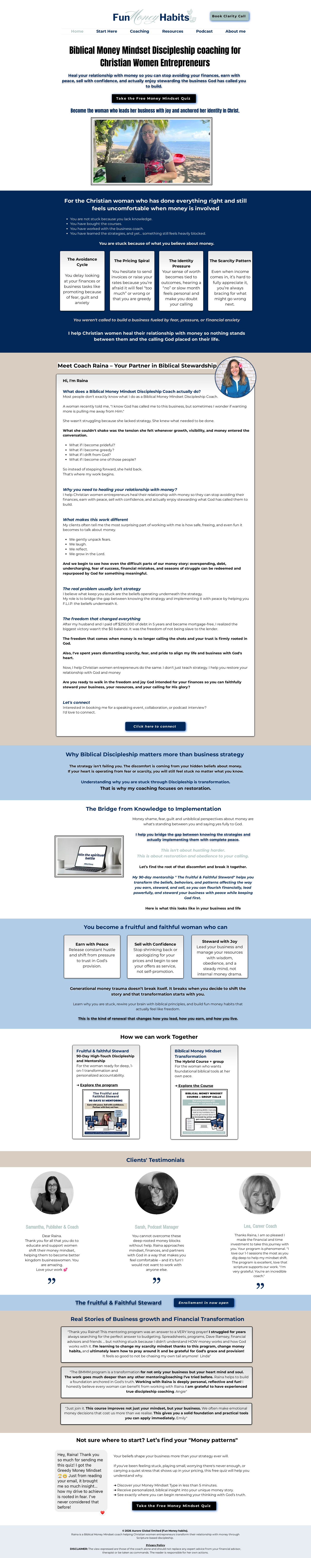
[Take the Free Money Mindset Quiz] (154, 98)
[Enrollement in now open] (204, 1302)
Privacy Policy (155, 1545)
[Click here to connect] (155, 726)
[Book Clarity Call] (229, 16)
